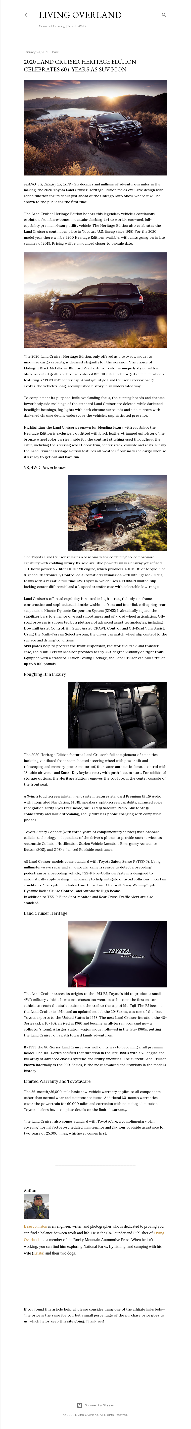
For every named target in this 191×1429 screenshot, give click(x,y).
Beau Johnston (35, 1226)
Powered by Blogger (95, 1405)
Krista (38, 1253)
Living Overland (80, 15)
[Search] (164, 14)
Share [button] (54, 52)
